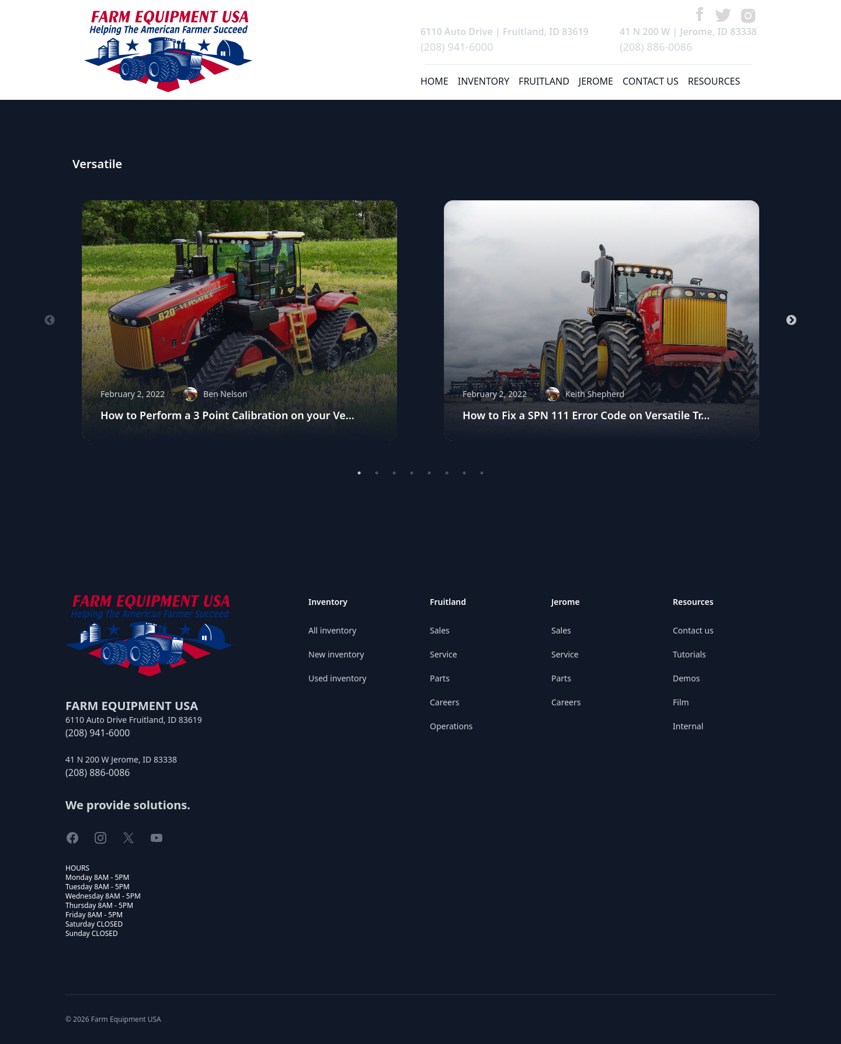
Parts (440, 678)
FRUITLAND (544, 81)
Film (681, 702)
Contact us (693, 630)
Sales (440, 630)
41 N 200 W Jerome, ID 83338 (121, 759)
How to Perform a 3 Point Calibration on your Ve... (227, 415)
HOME (434, 81)
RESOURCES (714, 81)
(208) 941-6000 (456, 47)
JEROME (596, 81)
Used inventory (337, 678)
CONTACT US (651, 81)
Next (791, 320)
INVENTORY (483, 81)
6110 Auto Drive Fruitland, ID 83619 (133, 719)
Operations (451, 726)
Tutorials (689, 654)
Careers (444, 702)
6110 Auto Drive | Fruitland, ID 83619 (504, 31)
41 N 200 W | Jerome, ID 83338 (688, 31)
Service (443, 654)
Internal (688, 726)
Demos (686, 678)
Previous (49, 320)
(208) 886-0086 (656, 47)
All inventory (332, 630)
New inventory (336, 654)
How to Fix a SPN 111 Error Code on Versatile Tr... (586, 415)
